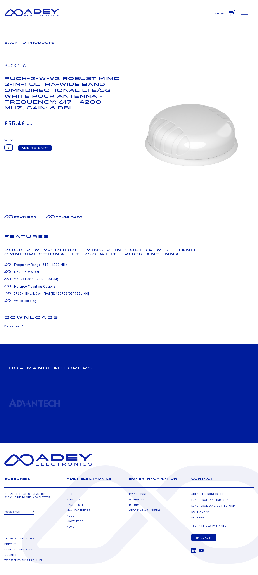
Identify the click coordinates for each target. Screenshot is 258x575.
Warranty (136, 499)
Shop (219, 13)
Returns (135, 504)
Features (25, 217)
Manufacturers (78, 510)
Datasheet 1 (14, 326)
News (70, 526)
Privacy (10, 544)
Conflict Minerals (18, 549)
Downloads (69, 217)
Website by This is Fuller (23, 560)
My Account (138, 493)
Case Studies (77, 504)
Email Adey (204, 537)
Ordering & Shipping (144, 510)
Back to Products (29, 43)
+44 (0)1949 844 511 (212, 525)
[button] (35, 148)
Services (73, 499)
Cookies (10, 554)
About (71, 515)
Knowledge (75, 521)
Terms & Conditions (19, 538)
